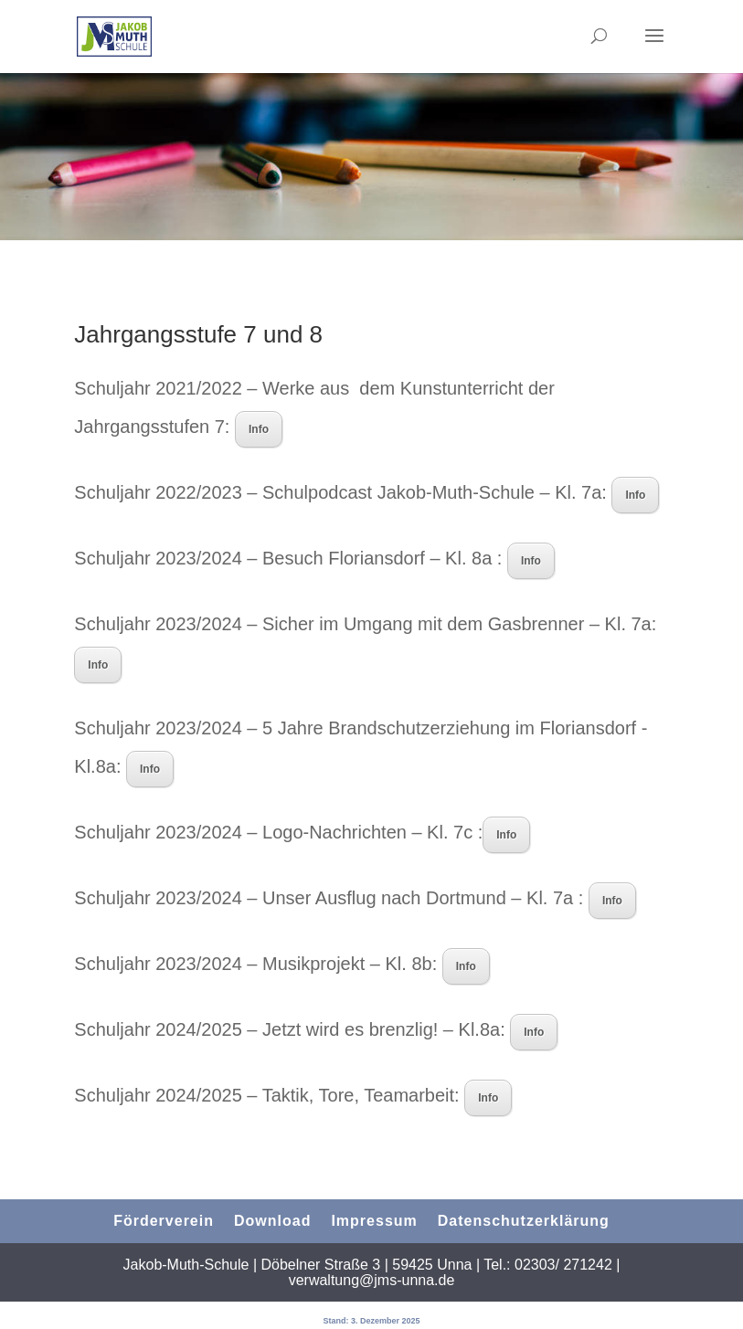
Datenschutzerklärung (524, 1221)
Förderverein (163, 1221)
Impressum (374, 1221)
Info (259, 429)
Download (272, 1221)
